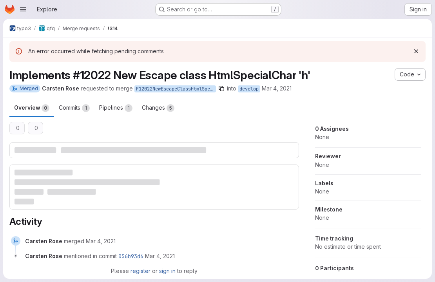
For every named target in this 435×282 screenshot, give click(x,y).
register (140, 271)
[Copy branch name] (221, 88)
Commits (74, 108)
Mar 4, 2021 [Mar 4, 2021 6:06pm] (277, 88)
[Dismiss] (416, 51)
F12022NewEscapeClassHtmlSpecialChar (176, 89)
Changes (158, 108)
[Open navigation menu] (23, 9)
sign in (167, 271)
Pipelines (115, 108)
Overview (31, 108)
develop (249, 89)
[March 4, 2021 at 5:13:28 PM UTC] (101, 241)
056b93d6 (130, 256)
